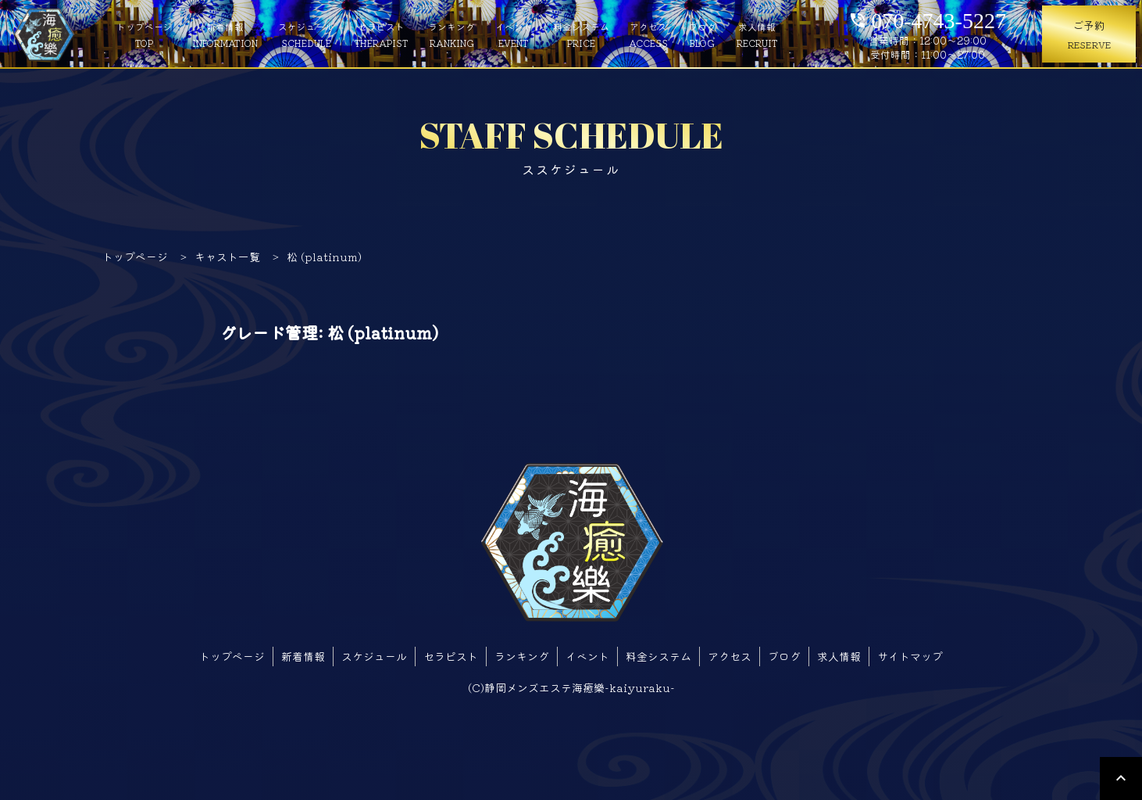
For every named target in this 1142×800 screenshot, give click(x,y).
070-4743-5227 (927, 17)
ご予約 (1089, 34)
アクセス (648, 35)
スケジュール (306, 35)
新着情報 (225, 35)
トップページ (144, 35)
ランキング (451, 35)
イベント (514, 35)
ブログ (702, 35)
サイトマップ (910, 656)
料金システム (581, 35)
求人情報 (757, 35)
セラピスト (382, 35)
